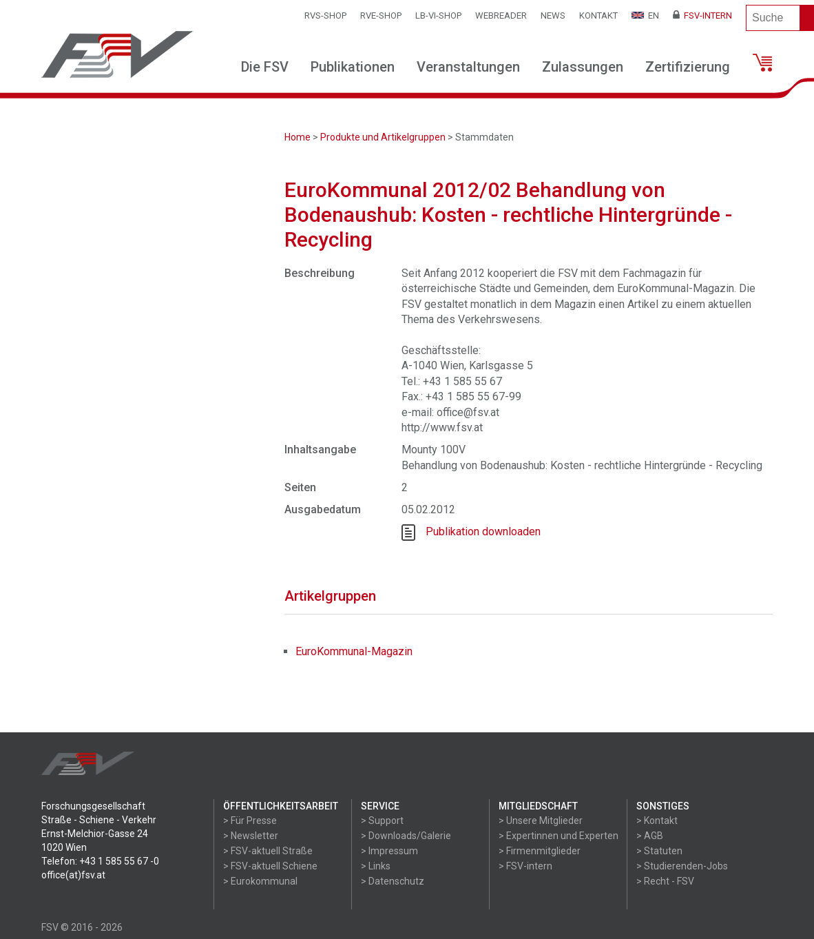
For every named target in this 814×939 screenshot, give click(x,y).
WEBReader (501, 15)
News (553, 15)
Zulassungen (582, 67)
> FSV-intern (525, 865)
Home (297, 137)
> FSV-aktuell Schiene (270, 865)
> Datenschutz (392, 881)
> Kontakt (657, 820)
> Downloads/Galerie (406, 835)
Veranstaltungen (468, 67)
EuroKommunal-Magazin (354, 651)
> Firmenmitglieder (540, 850)
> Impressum (389, 850)
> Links (375, 865)
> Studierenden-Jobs (682, 865)
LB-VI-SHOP (438, 15)
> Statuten (659, 850)
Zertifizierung (687, 67)
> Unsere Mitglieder (541, 820)
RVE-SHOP (380, 15)
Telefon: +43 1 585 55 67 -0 (100, 861)
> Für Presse (250, 820)
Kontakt (598, 15)
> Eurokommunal (260, 881)
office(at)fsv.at (73, 874)
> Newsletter (250, 835)
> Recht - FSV (665, 881)
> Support (382, 820)
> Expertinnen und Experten (558, 835)
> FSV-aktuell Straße (268, 850)
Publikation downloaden (483, 531)
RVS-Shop (325, 15)
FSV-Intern (702, 15)
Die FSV (265, 67)
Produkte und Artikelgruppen (383, 137)
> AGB (649, 835)
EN (645, 15)
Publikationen (353, 67)
